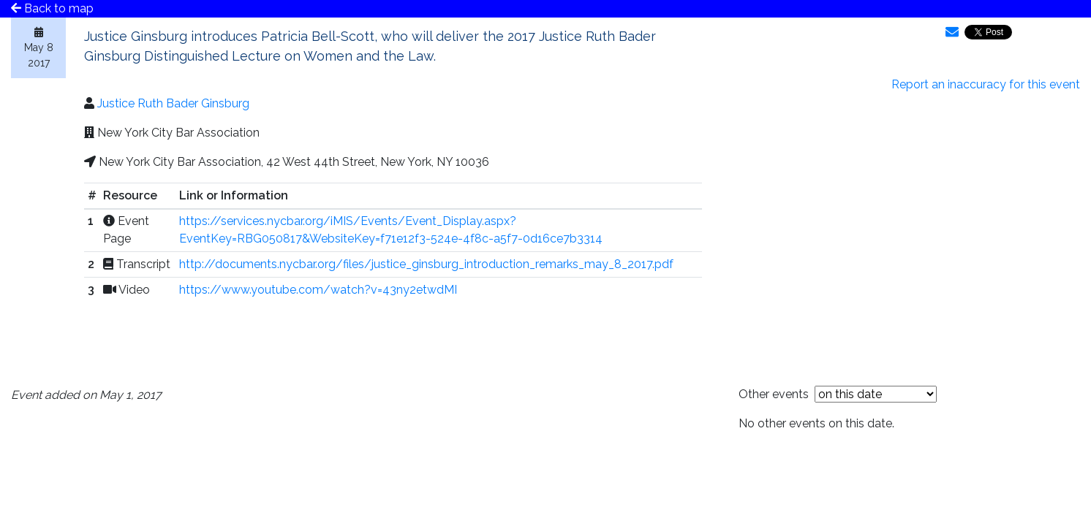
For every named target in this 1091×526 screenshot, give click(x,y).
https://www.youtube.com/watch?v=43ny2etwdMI (318, 290)
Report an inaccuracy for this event (985, 84)
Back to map (52, 8)
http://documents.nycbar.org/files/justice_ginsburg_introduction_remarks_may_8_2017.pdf (426, 264)
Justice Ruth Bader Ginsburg (173, 103)
